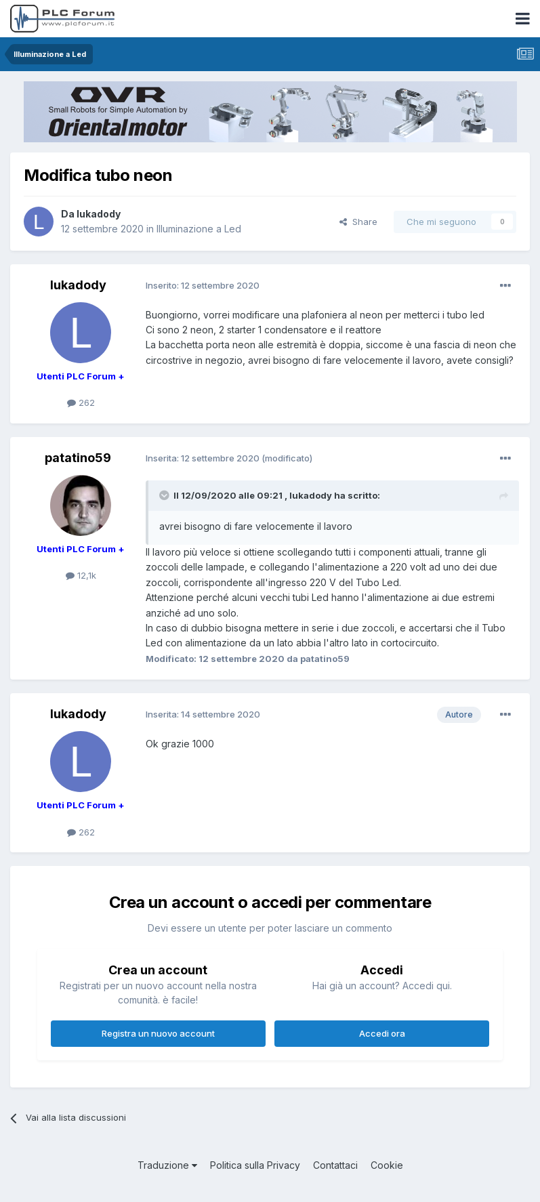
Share (358, 221)
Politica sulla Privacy (255, 1165)
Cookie (387, 1165)
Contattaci (335, 1165)
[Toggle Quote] (165, 495)
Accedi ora (382, 1033)
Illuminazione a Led (199, 228)
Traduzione (167, 1165)
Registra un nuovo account (158, 1033)
